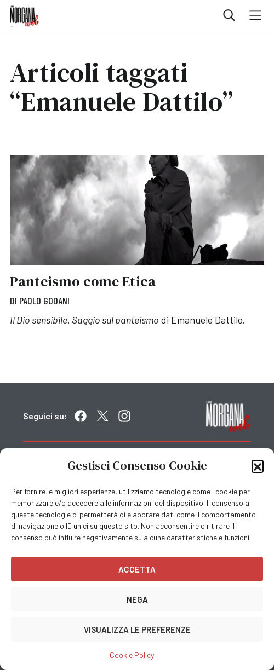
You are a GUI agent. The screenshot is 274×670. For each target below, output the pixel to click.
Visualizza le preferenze (137, 629)
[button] (257, 465)
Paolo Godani (44, 300)
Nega (137, 599)
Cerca (229, 15)
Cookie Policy (132, 655)
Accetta (137, 569)
